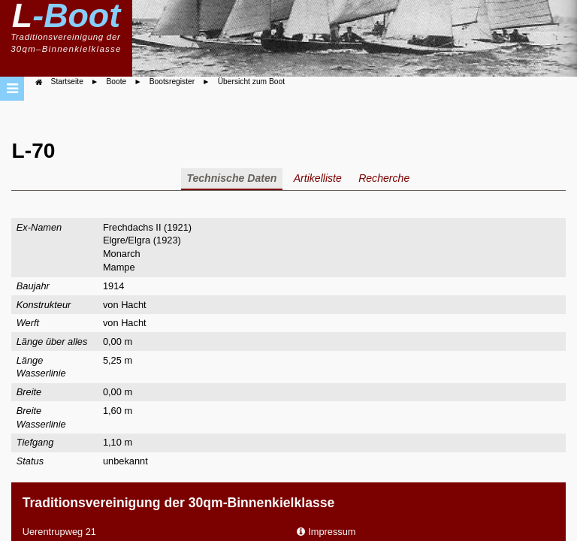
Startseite (67, 81)
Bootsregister (172, 81)
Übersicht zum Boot (251, 81)
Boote (116, 81)
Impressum (331, 531)
